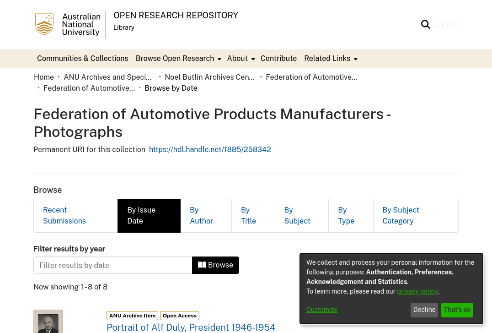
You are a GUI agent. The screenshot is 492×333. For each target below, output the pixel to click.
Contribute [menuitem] (279, 58)
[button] (426, 24)
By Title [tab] (248, 215)
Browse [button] (215, 265)
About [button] (237, 58)
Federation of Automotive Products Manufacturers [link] (311, 77)
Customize (321, 309)
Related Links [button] (327, 58)
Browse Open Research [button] (175, 58)
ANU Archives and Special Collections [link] (109, 77)
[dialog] (391, 288)
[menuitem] (178, 58)
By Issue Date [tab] (141, 215)
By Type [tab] (346, 215)
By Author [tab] (201, 215)
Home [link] (44, 77)
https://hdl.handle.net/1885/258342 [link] (210, 149)
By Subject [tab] (297, 215)
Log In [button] (443, 24)
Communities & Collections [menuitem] (82, 58)
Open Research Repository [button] (175, 15)
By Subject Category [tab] (401, 215)
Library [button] (123, 27)
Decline (424, 309)
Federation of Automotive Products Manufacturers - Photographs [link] (89, 88)
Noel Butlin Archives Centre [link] (210, 77)
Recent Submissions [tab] (64, 215)
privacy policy (417, 291)
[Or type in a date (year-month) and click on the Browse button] (113, 265)
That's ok (457, 309)
